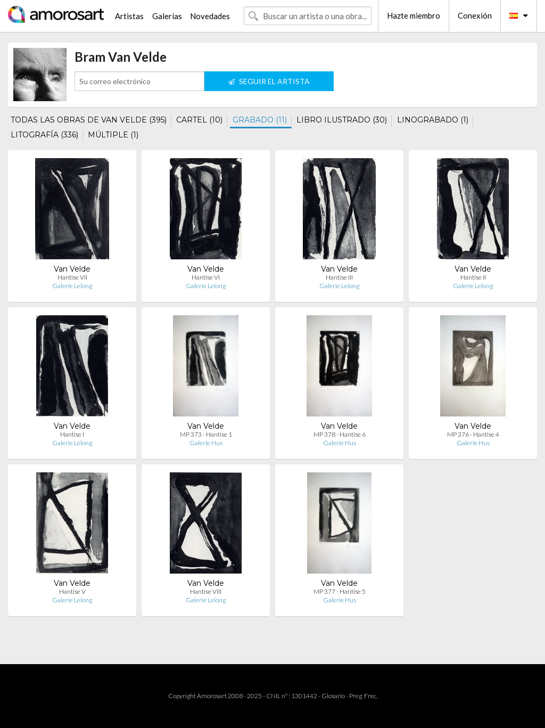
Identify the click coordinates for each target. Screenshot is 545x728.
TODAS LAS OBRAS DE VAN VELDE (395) (89, 120)
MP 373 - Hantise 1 (206, 434)
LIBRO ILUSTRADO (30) (341, 120)
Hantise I (72, 434)
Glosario (333, 696)
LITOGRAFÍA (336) (44, 135)
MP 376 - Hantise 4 (473, 434)
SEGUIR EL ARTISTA (269, 81)
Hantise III (339, 277)
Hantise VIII (205, 591)
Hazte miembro (413, 15)
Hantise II (473, 277)
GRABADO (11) (260, 120)
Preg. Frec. (363, 696)
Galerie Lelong (72, 286)
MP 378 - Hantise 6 (339, 434)
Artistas (129, 16)
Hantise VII (72, 277)
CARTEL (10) (199, 120)
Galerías (167, 16)
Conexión (475, 15)
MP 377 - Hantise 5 (339, 591)
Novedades (210, 16)
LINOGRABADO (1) (432, 120)
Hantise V (72, 591)
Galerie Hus (205, 443)
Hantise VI (206, 277)
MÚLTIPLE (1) (113, 135)
